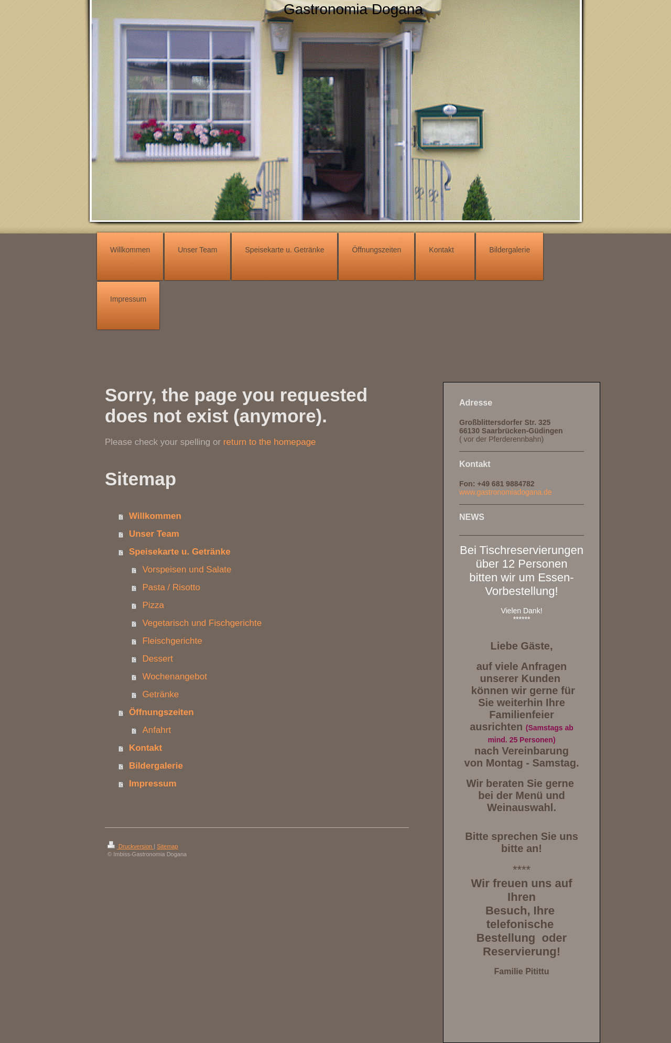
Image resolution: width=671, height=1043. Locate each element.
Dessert (157, 659)
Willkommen (155, 516)
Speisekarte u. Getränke (180, 552)
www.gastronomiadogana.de (505, 492)
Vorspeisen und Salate (186, 569)
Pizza (153, 605)
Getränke (160, 694)
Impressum (153, 784)
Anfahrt (156, 730)
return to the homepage (269, 442)
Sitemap (167, 846)
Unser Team (154, 534)
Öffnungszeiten (161, 712)
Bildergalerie (156, 766)
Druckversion (130, 846)
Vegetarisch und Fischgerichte (202, 623)
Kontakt (145, 748)
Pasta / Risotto (171, 587)
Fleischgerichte (172, 641)
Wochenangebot (174, 677)
